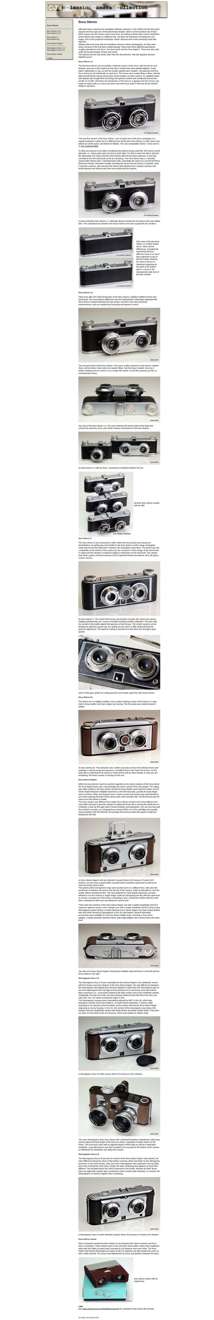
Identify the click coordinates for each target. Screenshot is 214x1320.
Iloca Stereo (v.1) (54, 31)
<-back (49, 58)
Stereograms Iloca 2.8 (56, 50)
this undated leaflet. (90, 146)
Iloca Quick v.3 (127, 545)
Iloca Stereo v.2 (85, 292)
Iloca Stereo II (52, 37)
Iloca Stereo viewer (54, 54)
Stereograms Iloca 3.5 (56, 48)
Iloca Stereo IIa (53, 39)
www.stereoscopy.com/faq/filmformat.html (101, 1309)
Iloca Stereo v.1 (85, 61)
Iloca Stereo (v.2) (54, 33)
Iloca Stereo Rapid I (55, 43)
